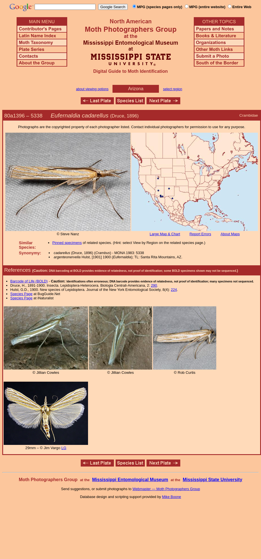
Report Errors (200, 234)
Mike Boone (171, 497)
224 (174, 290)
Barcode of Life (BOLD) (29, 281)
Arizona (135, 88)
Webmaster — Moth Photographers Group (166, 489)
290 (154, 285)
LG (63, 448)
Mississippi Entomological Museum (130, 479)
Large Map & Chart (165, 234)
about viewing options (92, 89)
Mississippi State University (212, 479)
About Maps (230, 234)
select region (172, 89)
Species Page (21, 294)
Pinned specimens (67, 243)
